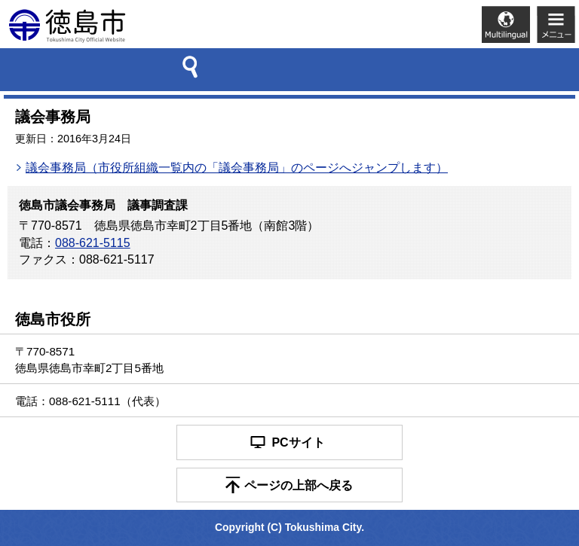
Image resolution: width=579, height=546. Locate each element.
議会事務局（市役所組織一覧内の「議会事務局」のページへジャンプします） (237, 167)
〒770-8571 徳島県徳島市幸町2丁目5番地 (89, 359)
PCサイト (297, 442)
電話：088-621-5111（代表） (90, 401)
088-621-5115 (92, 242)
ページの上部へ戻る (298, 485)
